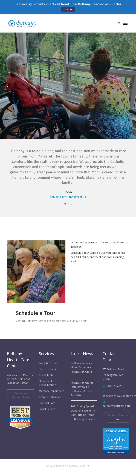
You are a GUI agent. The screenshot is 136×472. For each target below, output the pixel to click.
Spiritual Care (47, 402)
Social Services (47, 408)
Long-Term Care (48, 363)
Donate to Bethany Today (20, 395)
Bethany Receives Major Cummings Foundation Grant (81, 367)
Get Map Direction (118, 417)
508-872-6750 (115, 385)
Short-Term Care (49, 369)
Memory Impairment (51, 390)
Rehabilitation (47, 375)
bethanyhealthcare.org (117, 405)
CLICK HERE (68, 9)
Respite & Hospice (50, 396)
